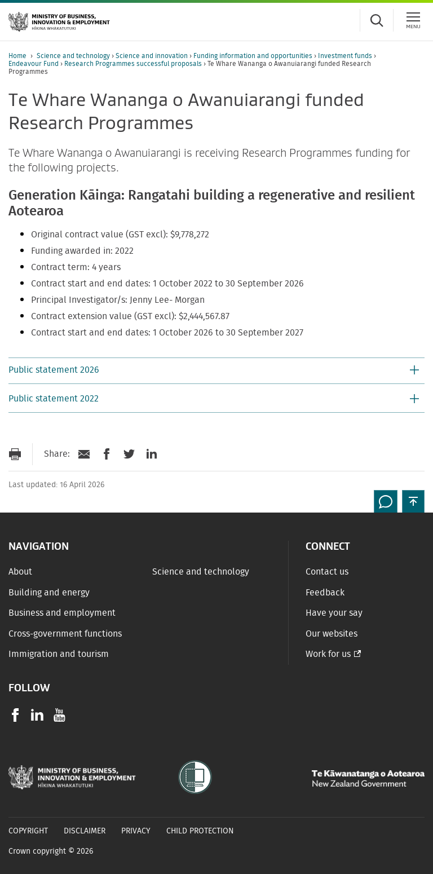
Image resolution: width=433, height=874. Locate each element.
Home (17, 55)
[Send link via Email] (84, 454)
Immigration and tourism (58, 654)
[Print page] (14, 454)
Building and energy (49, 592)
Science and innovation (152, 55)
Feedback (325, 592)
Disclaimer (84, 831)
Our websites (331, 633)
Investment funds (346, 55)
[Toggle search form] (377, 20)
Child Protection (200, 831)
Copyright (28, 831)
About (20, 571)
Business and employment (62, 612)
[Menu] (413, 20)
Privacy (136, 831)
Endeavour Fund (34, 63)
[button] (216, 371)
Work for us (328, 654)
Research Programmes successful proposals (134, 63)
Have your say (334, 612)
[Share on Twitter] (129, 454)
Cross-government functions (65, 633)
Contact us (327, 571)
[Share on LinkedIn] (151, 454)
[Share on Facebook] (106, 454)
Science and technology (74, 55)
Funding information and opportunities (253, 55)
